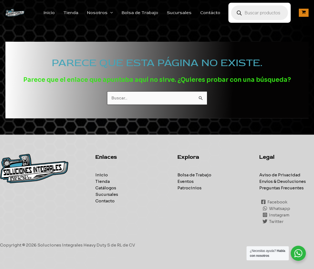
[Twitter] (273, 221)
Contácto (210, 12)
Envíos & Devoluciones (282, 181)
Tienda (70, 12)
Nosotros (100, 12)
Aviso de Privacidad (279, 174)
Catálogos (105, 187)
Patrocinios (189, 187)
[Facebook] (274, 201)
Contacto (105, 200)
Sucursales (179, 12)
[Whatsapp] (276, 208)
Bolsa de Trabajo (140, 12)
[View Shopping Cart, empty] (304, 13)
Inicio (49, 12)
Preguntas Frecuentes (281, 187)
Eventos (185, 181)
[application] (110, 12)
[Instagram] (276, 214)
